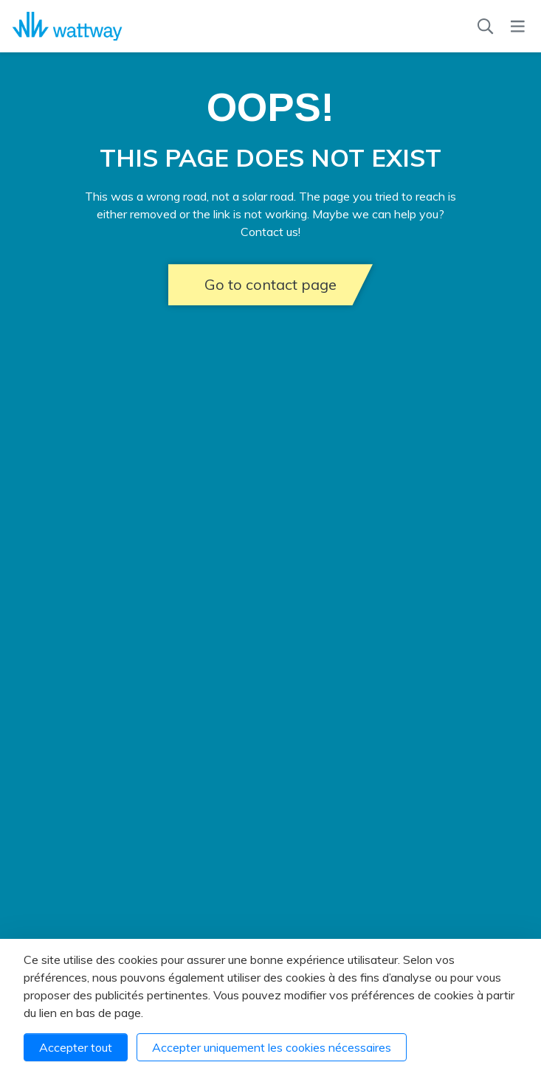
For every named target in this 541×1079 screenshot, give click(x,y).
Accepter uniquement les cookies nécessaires (271, 1047)
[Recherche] (485, 26)
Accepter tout (75, 1047)
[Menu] (517, 26)
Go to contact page (270, 284)
